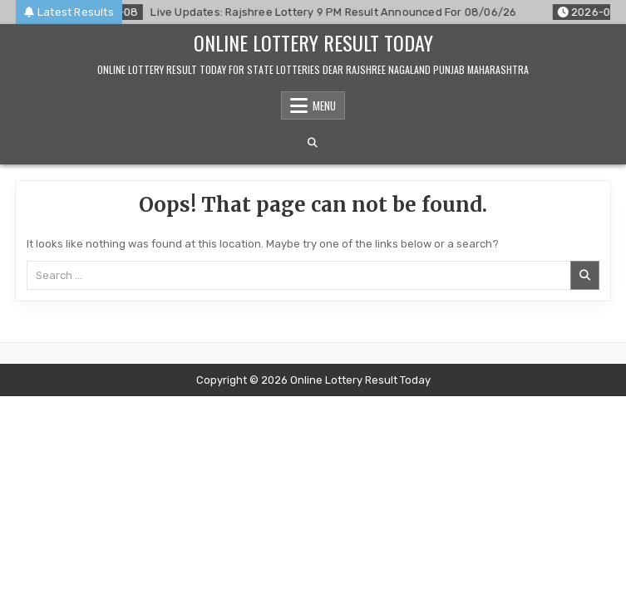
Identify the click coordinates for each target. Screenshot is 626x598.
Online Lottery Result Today (313, 42)
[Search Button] (312, 143)
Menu (324, 105)
